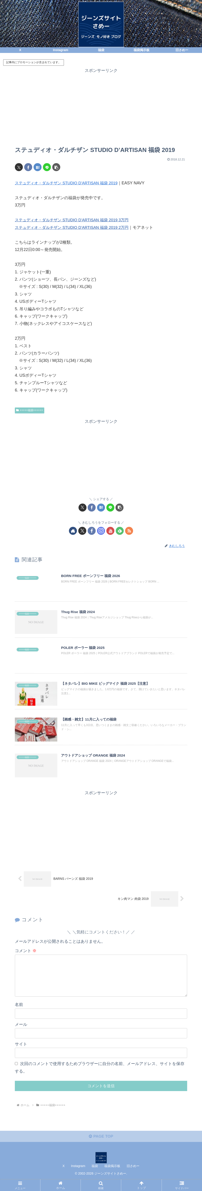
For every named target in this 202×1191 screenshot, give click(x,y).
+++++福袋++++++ (29, 410)
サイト (21, 1053)
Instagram (78, 1176)
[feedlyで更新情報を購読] (120, 531)
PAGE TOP (101, 1147)
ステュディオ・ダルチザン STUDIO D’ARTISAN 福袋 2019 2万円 (75, 227)
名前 (19, 1014)
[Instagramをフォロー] (101, 531)
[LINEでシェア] (47, 167)
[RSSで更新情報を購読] (129, 531)
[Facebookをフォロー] (92, 531)
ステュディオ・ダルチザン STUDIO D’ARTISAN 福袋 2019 (69, 183)
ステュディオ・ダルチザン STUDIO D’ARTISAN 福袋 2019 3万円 (75, 220)
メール (21, 1033)
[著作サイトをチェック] (73, 531)
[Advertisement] (101, 106)
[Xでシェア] (19, 167)
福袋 (95, 1176)
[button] (56, 167)
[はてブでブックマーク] (38, 167)
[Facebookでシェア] (28, 167)
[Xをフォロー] (82, 531)
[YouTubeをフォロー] (110, 531)
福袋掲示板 (112, 1176)
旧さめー (133, 1176)
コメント (26, 953)
